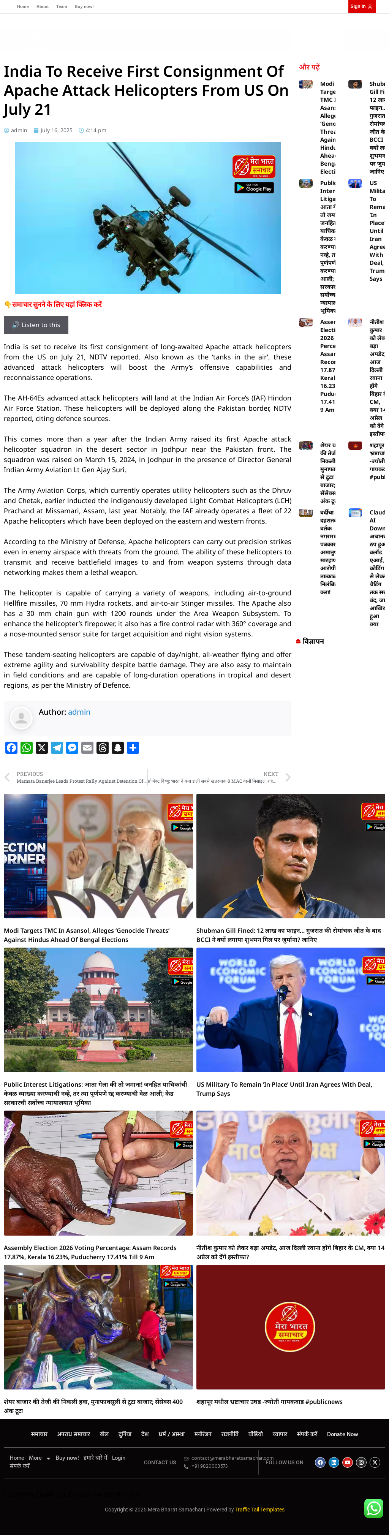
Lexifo (45, 1494)
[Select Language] (317, 40)
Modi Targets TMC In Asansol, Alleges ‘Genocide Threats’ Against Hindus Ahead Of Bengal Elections (334, 127)
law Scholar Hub (116, 1494)
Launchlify (19, 1494)
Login (118, 1458)
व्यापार (280, 1435)
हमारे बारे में (96, 1458)
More (40, 1458)
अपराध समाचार (73, 1435)
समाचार (39, 1435)
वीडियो (255, 1435)
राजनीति (230, 1435)
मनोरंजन (203, 1435)
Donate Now (342, 1435)
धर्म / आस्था (172, 1435)
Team (61, 6)
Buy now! (84, 6)
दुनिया (125, 1435)
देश (145, 1435)
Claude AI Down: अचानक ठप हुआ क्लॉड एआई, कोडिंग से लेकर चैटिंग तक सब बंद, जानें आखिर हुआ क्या (379, 568)
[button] (158, 38)
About (42, 6)
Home (23, 6)
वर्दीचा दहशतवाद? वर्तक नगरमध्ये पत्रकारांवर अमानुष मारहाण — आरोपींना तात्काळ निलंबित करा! (332, 552)
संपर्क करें (307, 1435)
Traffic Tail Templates (260, 1510)
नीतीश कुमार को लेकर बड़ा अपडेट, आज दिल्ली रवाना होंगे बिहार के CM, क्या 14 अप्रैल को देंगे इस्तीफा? (379, 377)
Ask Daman (73, 1494)
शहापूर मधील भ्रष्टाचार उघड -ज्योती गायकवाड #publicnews (269, 1401)
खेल (104, 1435)
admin (79, 712)
